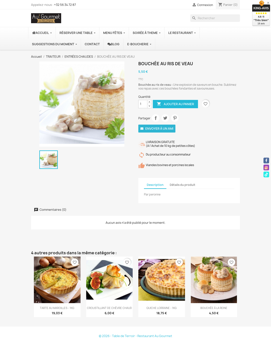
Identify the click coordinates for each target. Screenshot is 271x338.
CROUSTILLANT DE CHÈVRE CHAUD (109, 308)
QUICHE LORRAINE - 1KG (161, 308)
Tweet (165, 118)
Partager (155, 118)
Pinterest (175, 118)
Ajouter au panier (175, 104)
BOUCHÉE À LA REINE (213, 308)
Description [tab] (155, 185)
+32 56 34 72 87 (65, 5)
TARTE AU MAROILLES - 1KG (57, 308)
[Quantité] (142, 104)
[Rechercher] (215, 18)
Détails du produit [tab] (182, 185)
